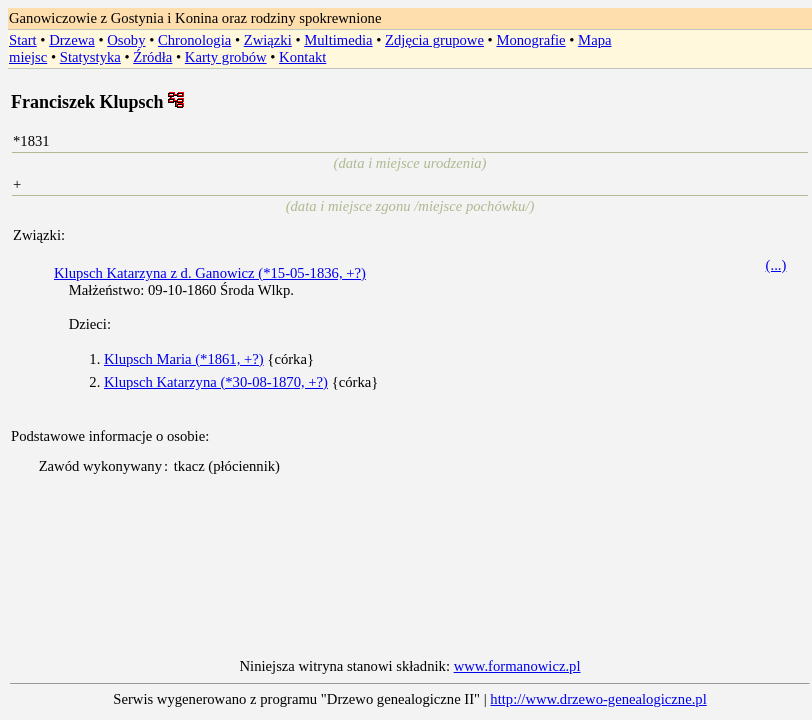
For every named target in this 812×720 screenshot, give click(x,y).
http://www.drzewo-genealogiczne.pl (598, 699)
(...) (776, 265)
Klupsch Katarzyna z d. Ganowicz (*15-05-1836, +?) (210, 273)
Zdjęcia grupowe (434, 40)
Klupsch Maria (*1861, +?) (184, 359)
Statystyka (90, 57)
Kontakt (302, 57)
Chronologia (194, 40)
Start (23, 40)
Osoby (126, 40)
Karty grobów (226, 57)
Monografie (530, 40)
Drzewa (72, 40)
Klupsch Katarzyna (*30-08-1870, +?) (216, 382)
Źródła (152, 57)
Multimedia (338, 40)
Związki (268, 40)
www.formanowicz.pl (517, 666)
